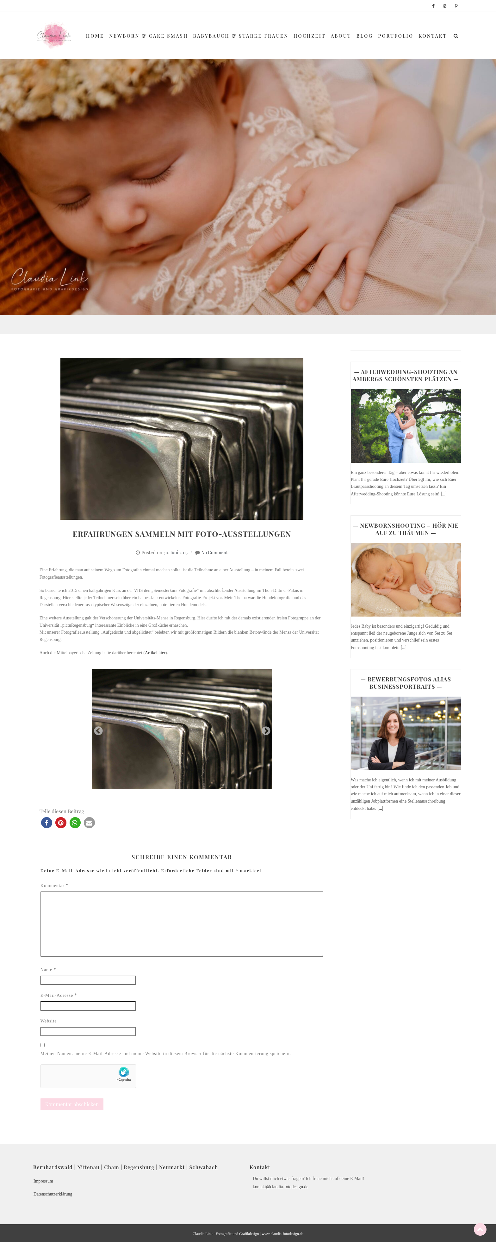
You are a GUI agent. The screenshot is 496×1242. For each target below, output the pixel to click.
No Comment (215, 553)
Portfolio (395, 36)
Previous (96, 729)
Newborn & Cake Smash (148, 36)
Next (264, 729)
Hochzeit (310, 36)
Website (48, 1021)
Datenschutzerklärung (53, 1194)
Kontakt (432, 36)
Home (95, 36)
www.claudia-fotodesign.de (282, 1234)
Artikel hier (155, 652)
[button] (46, 822)
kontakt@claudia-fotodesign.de (280, 1186)
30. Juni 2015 (176, 553)
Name (48, 969)
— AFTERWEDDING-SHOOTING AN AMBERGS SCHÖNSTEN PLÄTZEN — (406, 375)
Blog (364, 36)
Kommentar (54, 885)
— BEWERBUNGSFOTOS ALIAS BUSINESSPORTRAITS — (406, 682)
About (341, 36)
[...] (444, 494)
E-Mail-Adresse (58, 995)
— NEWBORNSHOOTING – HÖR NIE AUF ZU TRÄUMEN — (406, 529)
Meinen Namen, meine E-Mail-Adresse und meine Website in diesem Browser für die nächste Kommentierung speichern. (165, 1053)
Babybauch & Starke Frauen (240, 36)
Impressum (43, 1181)
